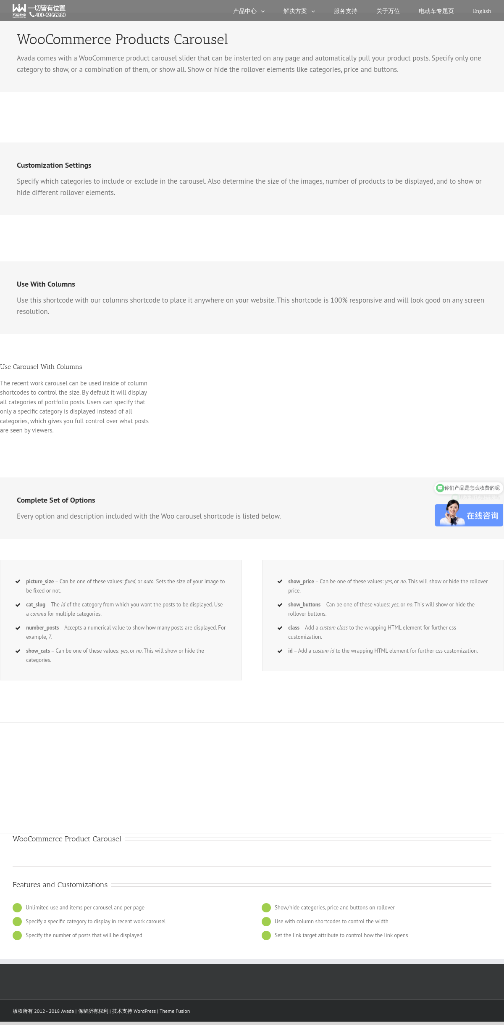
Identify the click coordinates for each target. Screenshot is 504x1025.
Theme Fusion (175, 1011)
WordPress (145, 1011)
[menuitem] (258, 10)
